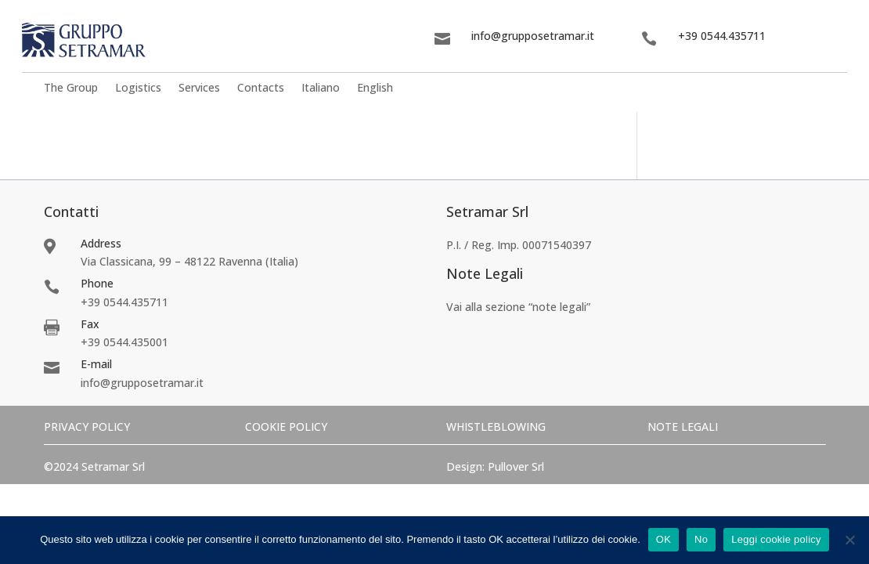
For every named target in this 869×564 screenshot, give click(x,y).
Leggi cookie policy (776, 539)
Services (199, 89)
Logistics (138, 89)
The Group (71, 89)
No (701, 539)
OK (663, 539)
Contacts (260, 89)
